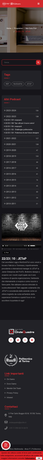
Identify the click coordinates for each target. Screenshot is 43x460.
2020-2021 (10, 144)
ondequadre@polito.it (15, 422)
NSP (7, 84)
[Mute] (29, 246)
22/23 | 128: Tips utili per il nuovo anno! (19, 123)
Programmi (18, 28)
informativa (30, 458)
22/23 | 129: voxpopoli (13, 120)
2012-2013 (10, 192)
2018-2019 (10, 156)
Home (9, 28)
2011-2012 (10, 197)
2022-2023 (10, 116)
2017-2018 (10, 162)
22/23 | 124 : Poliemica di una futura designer (21, 133)
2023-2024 (10, 110)
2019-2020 (10, 150)
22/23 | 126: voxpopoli (13, 126)
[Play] (3, 246)
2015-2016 (10, 174)
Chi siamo (10, 379)
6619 (26, 428)
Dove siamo (10, 384)
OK (39, 458)
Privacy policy (11, 393)
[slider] (16, 245)
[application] (21, 245)
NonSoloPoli (18, 84)
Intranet (9, 397)
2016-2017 (10, 168)
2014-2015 (10, 180)
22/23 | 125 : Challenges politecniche (18, 130)
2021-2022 (10, 138)
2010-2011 (10, 203)
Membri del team (13, 388)
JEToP (29, 84)
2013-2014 (10, 186)
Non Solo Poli (30, 28)
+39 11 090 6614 (16, 428)
